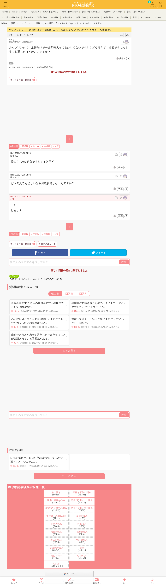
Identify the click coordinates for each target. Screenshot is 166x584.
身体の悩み (28, 17)
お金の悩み (67, 17)
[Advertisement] (69, 383)
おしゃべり (145, 17)
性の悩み (55, 17)
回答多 (24, 12)
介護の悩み (81, 17)
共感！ (124, 58)
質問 (134, 17)
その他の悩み (123, 17)
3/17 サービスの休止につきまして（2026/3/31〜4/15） (36, 279)
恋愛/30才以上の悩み (91, 12)
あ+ (127, 35)
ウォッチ (14, 583)
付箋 (56, 146)
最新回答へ (97, 583)
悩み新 (5, 12)
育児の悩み (42, 17)
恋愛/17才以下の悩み (136, 12)
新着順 (25, 146)
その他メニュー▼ (47, 244)
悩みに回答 (69, 583)
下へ (152, 583)
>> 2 (13, 205)
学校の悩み (108, 17)
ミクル (56, 564)
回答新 (15, 12)
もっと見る (69, 350)
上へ (124, 583)
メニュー (5, 4)
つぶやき (158, 17)
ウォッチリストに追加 (20, 80)
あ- (121, 35)
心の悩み (35, 12)
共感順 (47, 146)
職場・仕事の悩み (70, 12)
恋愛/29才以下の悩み (113, 12)
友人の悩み (95, 17)
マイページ (152, 4)
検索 (161, 4)
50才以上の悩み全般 (11, 17)
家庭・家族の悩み (50, 12)
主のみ (36, 146)
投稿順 (14, 146)
